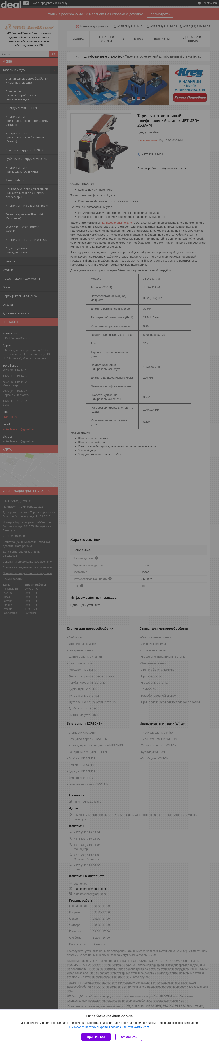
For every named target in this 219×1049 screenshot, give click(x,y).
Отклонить (129, 1037)
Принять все (96, 1037)
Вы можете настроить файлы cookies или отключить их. (108, 1027)
